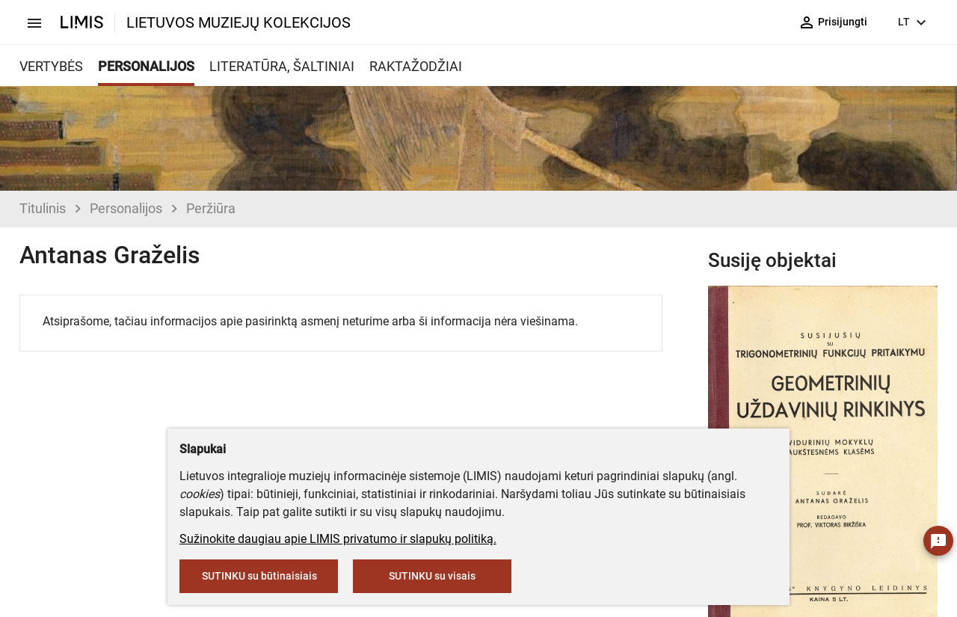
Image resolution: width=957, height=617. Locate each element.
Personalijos (126, 208)
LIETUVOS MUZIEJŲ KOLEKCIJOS (238, 22)
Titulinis (42, 208)
